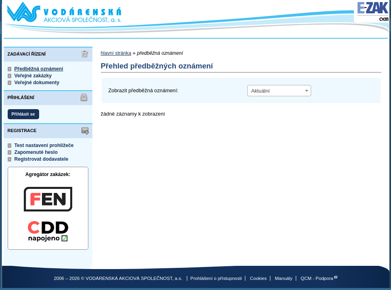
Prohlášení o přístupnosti (216, 278)
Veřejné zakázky (33, 76)
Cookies (258, 278)
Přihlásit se (23, 114)
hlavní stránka (116, 53)
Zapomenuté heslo (36, 152)
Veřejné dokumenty (37, 82)
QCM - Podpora (317, 278)
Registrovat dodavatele (42, 159)
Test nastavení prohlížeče (44, 145)
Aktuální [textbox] (260, 91)
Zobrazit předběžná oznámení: (144, 90)
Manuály (284, 278)
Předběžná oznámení (39, 69)
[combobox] (279, 90)
